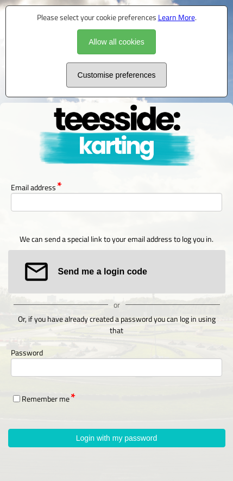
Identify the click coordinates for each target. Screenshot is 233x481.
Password (27, 352)
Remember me (46, 398)
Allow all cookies (116, 42)
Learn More (176, 17)
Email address (33, 187)
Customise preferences (117, 75)
